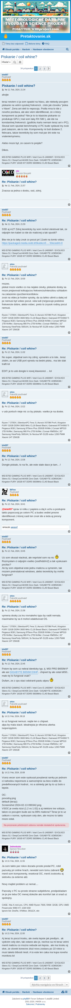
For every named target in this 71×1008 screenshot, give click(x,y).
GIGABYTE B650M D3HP (24, 672)
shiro (12, 264)
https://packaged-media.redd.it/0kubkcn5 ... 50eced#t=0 (32, 243)
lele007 (5, 75)
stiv (17, 171)
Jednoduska (15, 847)
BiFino (13, 490)
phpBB (26, 999)
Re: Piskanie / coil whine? (19, 181)
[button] (49, 68)
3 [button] (44, 68)
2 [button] (40, 68)
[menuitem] (13, 43)
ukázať (14, 527)
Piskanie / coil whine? (19, 57)
